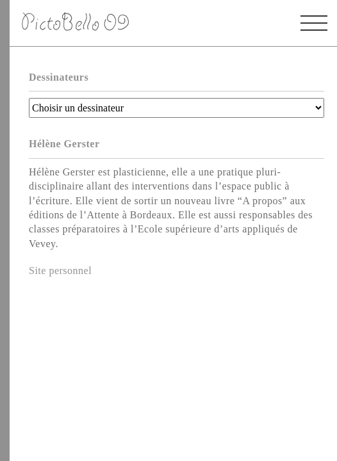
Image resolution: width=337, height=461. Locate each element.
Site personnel (60, 270)
